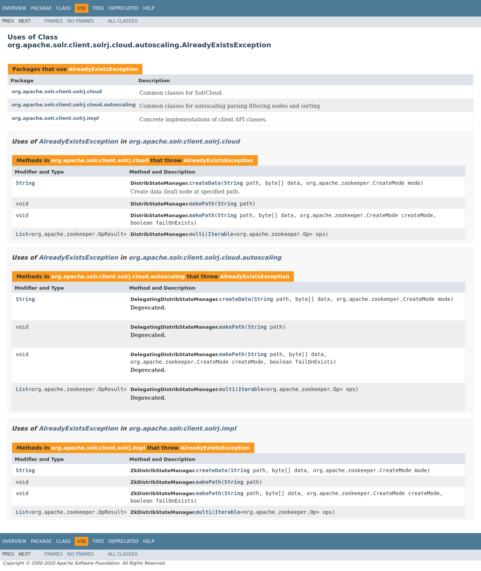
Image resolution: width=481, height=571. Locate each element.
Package (41, 8)
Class (63, 8)
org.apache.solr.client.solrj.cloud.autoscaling (74, 104)
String (25, 183)
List (22, 234)
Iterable (220, 234)
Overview (14, 8)
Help (149, 8)
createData (205, 183)
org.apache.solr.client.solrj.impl (55, 118)
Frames (53, 21)
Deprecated (124, 8)
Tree (98, 8)
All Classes (123, 21)
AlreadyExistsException (103, 69)
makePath (201, 204)
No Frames (80, 21)
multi (197, 234)
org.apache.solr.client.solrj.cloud (57, 91)
